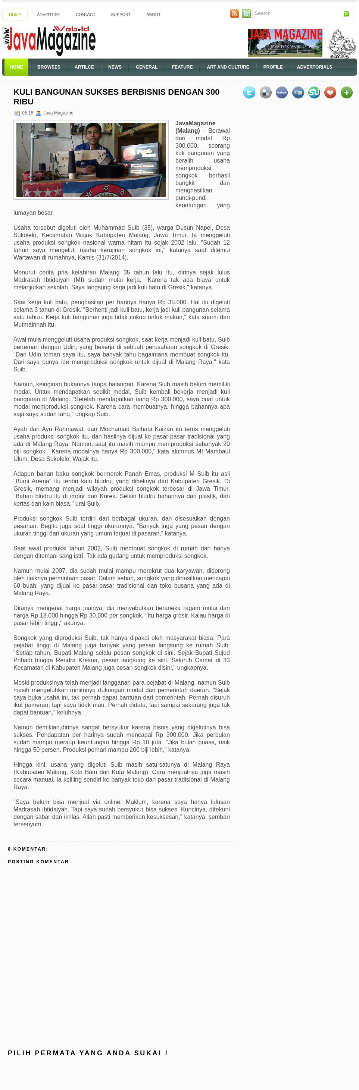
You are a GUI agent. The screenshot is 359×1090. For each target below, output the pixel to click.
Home (15, 14)
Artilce (84, 67)
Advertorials (314, 67)
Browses (48, 67)
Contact (85, 14)
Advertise (48, 14)
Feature (182, 67)
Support (121, 14)
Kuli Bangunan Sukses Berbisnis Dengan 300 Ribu (116, 96)
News (115, 67)
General (147, 67)
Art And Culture (228, 67)
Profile (273, 67)
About (154, 14)
